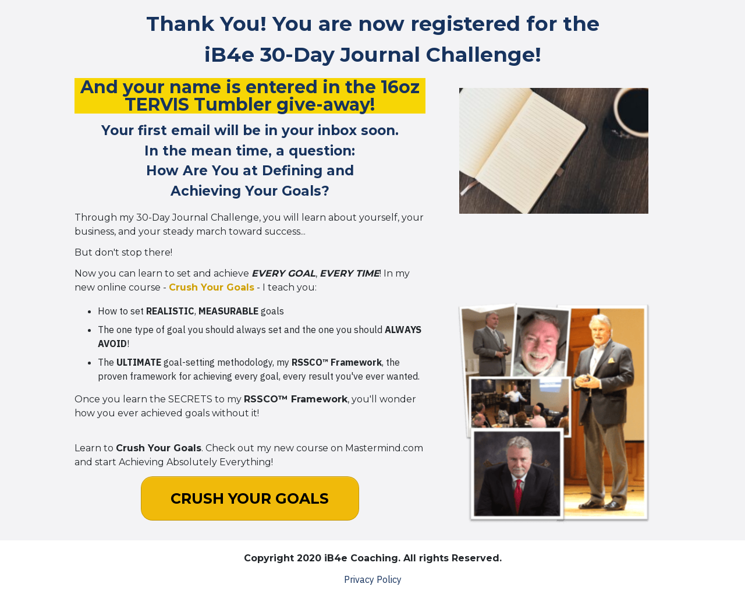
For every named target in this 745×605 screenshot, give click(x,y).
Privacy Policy (373, 579)
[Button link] (250, 498)
